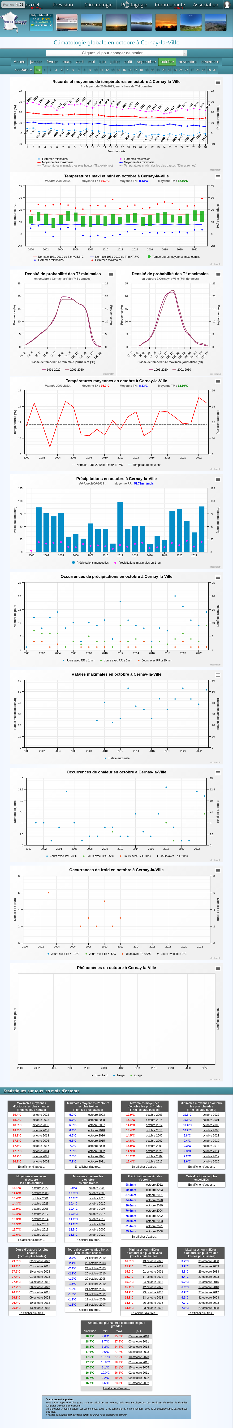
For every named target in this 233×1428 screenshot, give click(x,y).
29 (203, 70)
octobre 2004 (154, 1210)
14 (118, 70)
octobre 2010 (96, 1130)
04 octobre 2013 (152, 1282)
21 (158, 70)
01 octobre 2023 (40, 1276)
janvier (36, 62)
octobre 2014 (41, 1151)
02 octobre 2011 (40, 1292)
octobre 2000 (154, 1135)
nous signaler (69, 1415)
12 (107, 70)
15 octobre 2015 (208, 1282)
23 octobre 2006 (152, 1292)
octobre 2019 (211, 1140)
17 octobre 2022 (152, 1276)
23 (169, 70)
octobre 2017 (41, 1146)
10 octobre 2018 (40, 1302)
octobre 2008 (96, 1120)
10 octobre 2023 (40, 1271)
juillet (115, 62)
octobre (167, 62)
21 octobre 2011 (95, 1294)
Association (205, 5)
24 (175, 70)
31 (214, 70)
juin (102, 62)
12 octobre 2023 (152, 1287)
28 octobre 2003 (95, 1263)
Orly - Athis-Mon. (41, 15)
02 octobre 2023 (40, 1261)
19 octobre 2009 (95, 1299)
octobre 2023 (41, 1120)
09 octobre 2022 (139, 1378)
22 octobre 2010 (95, 1284)
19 (146, 70)
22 (163, 70)
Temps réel (29, 6)
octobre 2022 (41, 1114)
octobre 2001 (41, 1130)
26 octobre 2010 (95, 1273)
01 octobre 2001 (152, 1271)
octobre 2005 (41, 1125)
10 (95, 70)
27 (192, 70)
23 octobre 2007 (95, 1304)
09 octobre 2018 (139, 1346)
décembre (210, 62)
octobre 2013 (211, 1146)
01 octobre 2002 (139, 1383)
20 (152, 70)
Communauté (170, 6)
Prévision (63, 5)
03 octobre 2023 (152, 1308)
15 (124, 70)
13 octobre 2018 (40, 1308)
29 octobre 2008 (95, 1278)
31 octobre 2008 (208, 1297)
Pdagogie (134, 4)
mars (67, 62)
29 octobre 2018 (208, 1271)
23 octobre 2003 (208, 1266)
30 (209, 70)
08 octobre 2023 (40, 1287)
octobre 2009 (96, 1146)
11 (101, 70)
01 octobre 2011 (40, 1266)
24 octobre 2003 (95, 1268)
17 (135, 70)
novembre (188, 62)
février (52, 62)
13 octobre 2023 (152, 1261)
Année (19, 62)
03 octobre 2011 (40, 1282)
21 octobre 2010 (95, 1258)
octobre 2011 (96, 1161)
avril (80, 62)
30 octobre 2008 (208, 1261)
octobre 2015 (96, 1140)
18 (141, 70)
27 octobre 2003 (208, 1276)
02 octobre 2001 (152, 1266)
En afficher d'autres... (31, 1166)
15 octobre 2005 (139, 1367)
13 (112, 70)
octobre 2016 (96, 1135)
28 (197, 70)
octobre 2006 (41, 1140)
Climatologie (98, 5)
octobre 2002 (41, 1161)
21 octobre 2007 (95, 1289)
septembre (146, 62)
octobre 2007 (96, 1125)
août (128, 62)
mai (91, 62)
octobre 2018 (41, 1135)
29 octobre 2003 (208, 1302)
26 (186, 70)
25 (180, 70)
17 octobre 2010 (208, 1287)
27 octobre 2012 (208, 1292)
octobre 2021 (41, 1156)
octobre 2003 (96, 1114)
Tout (38, 70)
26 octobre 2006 (152, 1302)
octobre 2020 (154, 1151)
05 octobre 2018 (139, 1336)
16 (129, 70)
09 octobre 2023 (40, 1297)
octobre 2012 (154, 1125)
